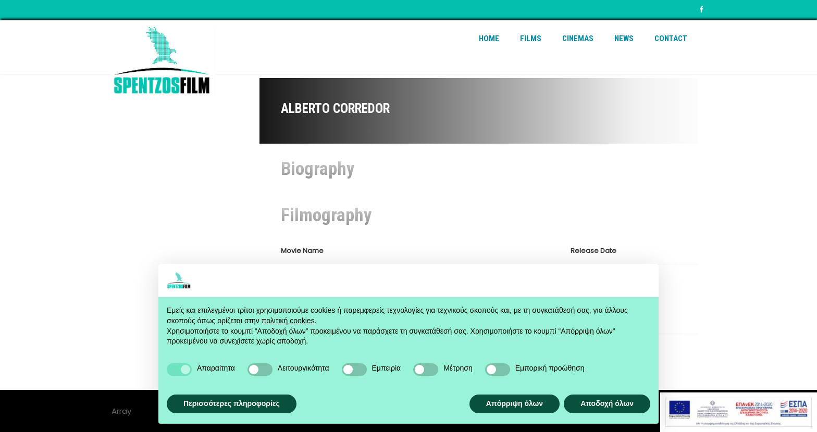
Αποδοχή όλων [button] (607, 403)
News (624, 38)
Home (489, 38)
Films (530, 38)
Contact (670, 38)
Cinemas (577, 38)
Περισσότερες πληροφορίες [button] (231, 403)
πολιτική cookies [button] (288, 320)
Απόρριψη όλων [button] (514, 403)
